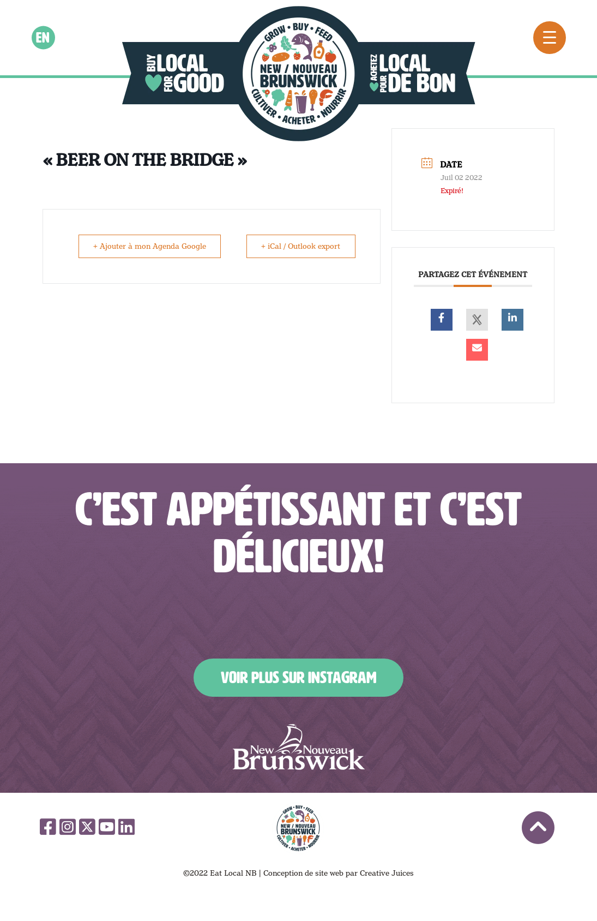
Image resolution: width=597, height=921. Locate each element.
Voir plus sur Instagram (298, 677)
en (43, 37)
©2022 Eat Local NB (220, 873)
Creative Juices (387, 873)
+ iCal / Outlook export (300, 246)
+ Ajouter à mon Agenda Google (150, 246)
